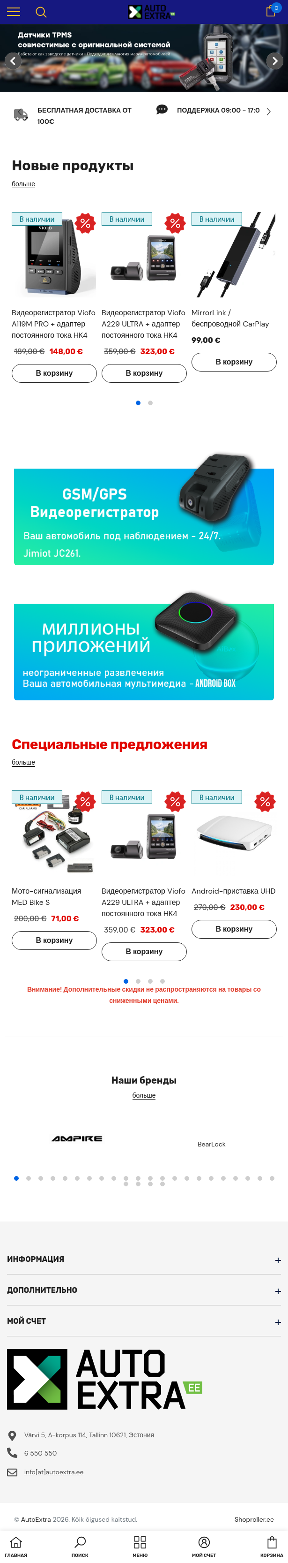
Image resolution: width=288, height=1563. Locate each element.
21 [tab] (260, 1178)
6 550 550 (40, 1453)
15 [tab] (187, 1178)
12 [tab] (150, 1178)
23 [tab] (126, 1184)
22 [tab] (272, 1178)
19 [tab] (235, 1178)
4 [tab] (162, 981)
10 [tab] (126, 1178)
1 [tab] (138, 403)
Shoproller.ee (254, 1519)
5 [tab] (65, 1178)
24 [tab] (138, 1184)
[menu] (13, 11)
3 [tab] (150, 981)
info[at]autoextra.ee (54, 1472)
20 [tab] (247, 1178)
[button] (80, 1548)
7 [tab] (89, 1178)
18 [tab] (223, 1178)
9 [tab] (113, 1178)
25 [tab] (150, 1184)
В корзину (54, 373)
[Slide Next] (267, 111)
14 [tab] (174, 1178)
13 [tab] (162, 1178)
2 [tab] (150, 403)
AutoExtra (36, 1519)
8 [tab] (101, 1178)
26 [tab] (162, 1184)
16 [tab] (199, 1178)
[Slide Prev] (20, 111)
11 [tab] (138, 1178)
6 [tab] (77, 1178)
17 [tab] (211, 1178)
